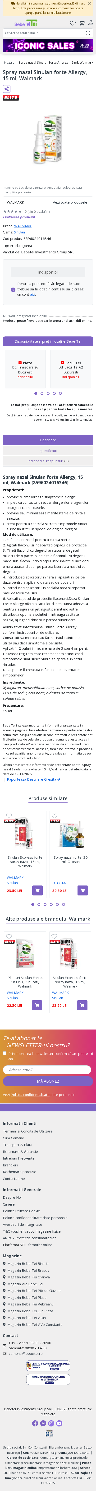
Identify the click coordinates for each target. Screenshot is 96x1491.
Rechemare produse (19, 1171)
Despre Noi (12, 1197)
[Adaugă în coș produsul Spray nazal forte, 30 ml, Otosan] (83, 890)
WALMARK (23, 226)
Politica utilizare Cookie (21, 1210)
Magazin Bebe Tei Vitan (24, 1317)
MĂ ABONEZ (48, 1081)
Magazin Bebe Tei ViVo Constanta (32, 1324)
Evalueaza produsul (19, 217)
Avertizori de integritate (22, 1224)
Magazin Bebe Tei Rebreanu (28, 1304)
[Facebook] (35, 1423)
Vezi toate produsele (70, 202)
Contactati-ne (14, 1178)
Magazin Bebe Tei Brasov (26, 1270)
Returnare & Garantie (20, 1151)
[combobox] (48, 32)
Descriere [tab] (48, 440)
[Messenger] (43, 1423)
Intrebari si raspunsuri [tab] (48, 460)
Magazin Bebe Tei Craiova (26, 1277)
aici (32, 294)
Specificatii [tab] (48, 450)
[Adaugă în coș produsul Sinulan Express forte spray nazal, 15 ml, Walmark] (37, 890)
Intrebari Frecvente (19, 1158)
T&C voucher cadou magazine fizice (32, 1231)
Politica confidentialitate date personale (35, 1217)
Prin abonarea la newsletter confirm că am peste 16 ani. (50, 1056)
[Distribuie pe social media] (6, 89)
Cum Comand (13, 1138)
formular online (40, 1244)
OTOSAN (59, 883)
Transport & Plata (17, 1144)
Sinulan (19, 232)
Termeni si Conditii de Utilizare (28, 1131)
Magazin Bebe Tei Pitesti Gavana (32, 1290)
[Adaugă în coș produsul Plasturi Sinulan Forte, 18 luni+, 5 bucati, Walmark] (37, 1005)
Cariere (9, 1204)
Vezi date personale (39, 1094)
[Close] (89, 3)
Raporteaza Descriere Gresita (33, 779)
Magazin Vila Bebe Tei (23, 1283)
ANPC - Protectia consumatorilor (29, 1237)
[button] (36, 393)
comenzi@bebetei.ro (26, 1353)
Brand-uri (10, 1165)
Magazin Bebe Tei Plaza (24, 1297)
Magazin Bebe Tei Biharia (26, 1263)
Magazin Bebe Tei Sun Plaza (28, 1311)
